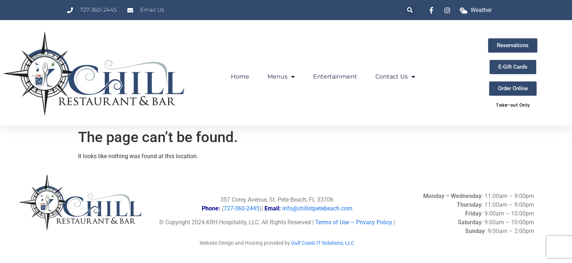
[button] (410, 10)
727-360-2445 (241, 208)
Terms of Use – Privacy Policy (353, 222)
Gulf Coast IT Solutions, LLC (322, 243)
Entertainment (335, 76)
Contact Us (395, 76)
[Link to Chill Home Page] (95, 73)
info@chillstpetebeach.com (317, 208)
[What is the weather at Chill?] (475, 10)
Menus (281, 76)
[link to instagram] (449, 10)
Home (240, 76)
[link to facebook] (433, 10)
